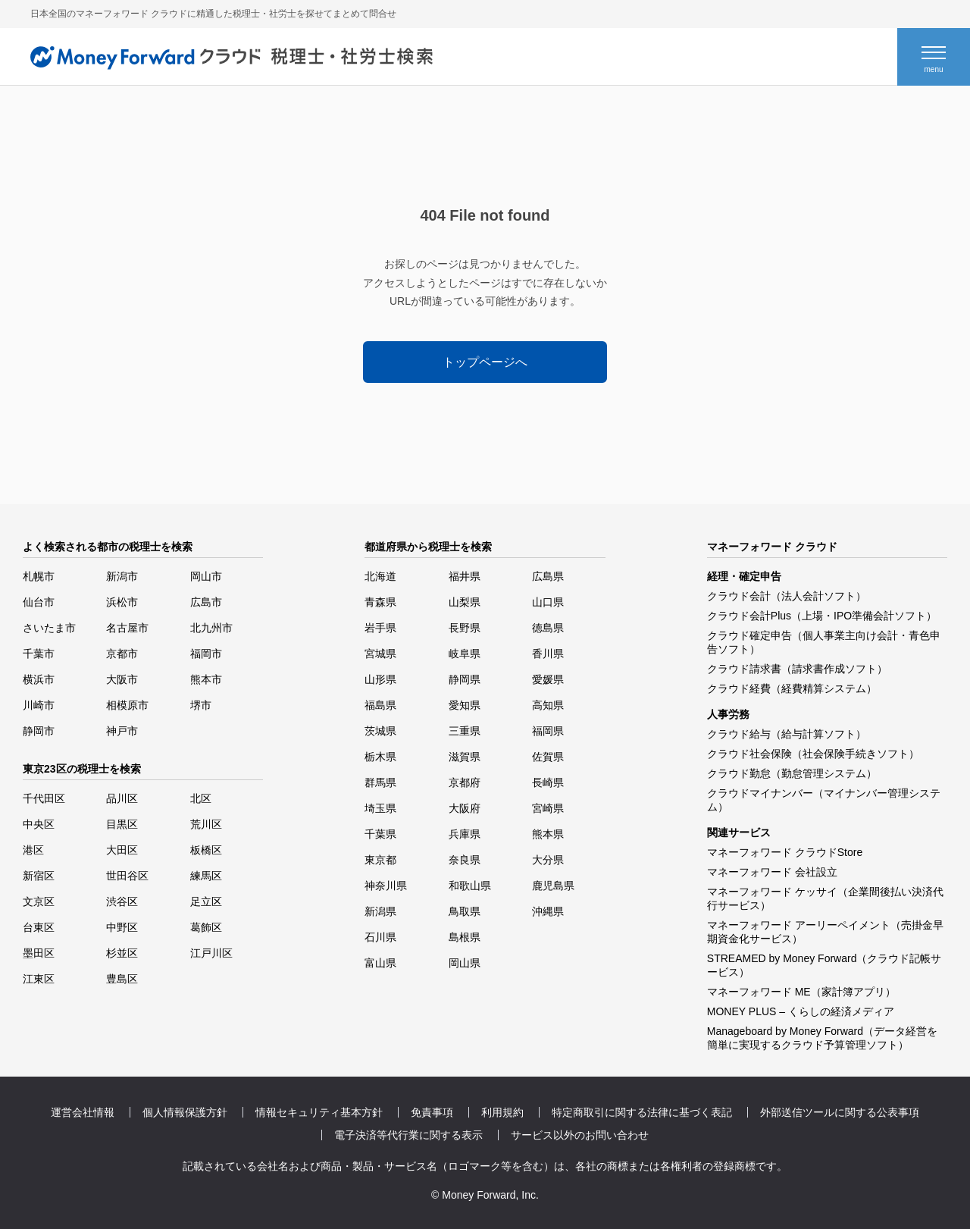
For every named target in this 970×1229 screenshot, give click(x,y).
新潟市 (122, 576)
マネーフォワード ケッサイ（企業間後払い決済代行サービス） (825, 898)
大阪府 (464, 808)
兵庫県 (464, 834)
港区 (33, 850)
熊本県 (548, 834)
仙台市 (39, 602)
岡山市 (206, 576)
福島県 (380, 705)
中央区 (39, 824)
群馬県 (380, 782)
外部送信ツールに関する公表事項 (839, 1112)
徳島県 (548, 628)
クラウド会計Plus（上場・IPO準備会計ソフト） (822, 616)
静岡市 (39, 731)
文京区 (39, 901)
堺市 (200, 705)
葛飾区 (206, 927)
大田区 (122, 850)
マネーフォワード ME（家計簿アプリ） (801, 992)
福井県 (464, 576)
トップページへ (485, 362)
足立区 (206, 901)
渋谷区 (122, 901)
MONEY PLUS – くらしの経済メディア (800, 1011)
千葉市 (39, 653)
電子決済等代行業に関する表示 (408, 1135)
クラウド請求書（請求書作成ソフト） (797, 669)
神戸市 (122, 731)
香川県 (548, 653)
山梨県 (464, 602)
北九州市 (211, 628)
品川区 (122, 798)
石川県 (380, 937)
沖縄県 (548, 911)
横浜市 (39, 679)
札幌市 (39, 576)
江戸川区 (211, 953)
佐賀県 (548, 757)
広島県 (548, 576)
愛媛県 (548, 679)
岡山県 (464, 963)
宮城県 (380, 653)
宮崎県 (548, 808)
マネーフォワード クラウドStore (784, 852)
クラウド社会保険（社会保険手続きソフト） (813, 754)
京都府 (464, 782)
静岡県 (464, 679)
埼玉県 (380, 808)
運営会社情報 (82, 1112)
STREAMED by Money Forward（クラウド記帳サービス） (824, 965)
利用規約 (502, 1112)
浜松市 (122, 602)
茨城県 (380, 731)
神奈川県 (386, 885)
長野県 (464, 628)
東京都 (380, 860)
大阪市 (122, 679)
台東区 (39, 927)
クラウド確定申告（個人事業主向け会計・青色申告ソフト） (823, 642)
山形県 (380, 679)
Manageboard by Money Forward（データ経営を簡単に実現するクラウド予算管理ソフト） (822, 1038)
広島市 (206, 602)
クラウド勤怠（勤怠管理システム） (792, 773)
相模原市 (127, 705)
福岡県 (548, 731)
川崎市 (39, 705)
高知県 (548, 705)
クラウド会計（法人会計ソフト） (786, 596)
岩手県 (380, 628)
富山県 (380, 963)
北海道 (380, 576)
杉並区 (122, 953)
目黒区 (122, 824)
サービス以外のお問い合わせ (580, 1135)
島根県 (464, 937)
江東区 (39, 979)
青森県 (380, 602)
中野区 (122, 927)
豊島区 (122, 979)
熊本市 (206, 679)
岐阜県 (464, 653)
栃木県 (380, 757)
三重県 (464, 731)
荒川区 (206, 824)
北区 (200, 798)
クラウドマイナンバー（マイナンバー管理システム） (823, 800)
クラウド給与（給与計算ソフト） (786, 734)
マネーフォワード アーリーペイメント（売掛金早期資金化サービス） (825, 932)
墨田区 (39, 953)
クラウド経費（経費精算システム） (792, 688)
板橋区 (206, 850)
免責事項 (432, 1112)
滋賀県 (464, 757)
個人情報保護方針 (184, 1112)
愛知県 (464, 705)
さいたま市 (49, 628)
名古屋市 (127, 628)
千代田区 (44, 798)
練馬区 (206, 876)
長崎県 (548, 782)
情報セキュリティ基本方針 (319, 1112)
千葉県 (380, 834)
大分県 (548, 860)
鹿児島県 (553, 885)
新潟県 (380, 911)
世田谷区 (127, 876)
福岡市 (206, 653)
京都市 (122, 653)
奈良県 (464, 860)
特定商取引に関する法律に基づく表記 (642, 1112)
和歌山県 (470, 885)
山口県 (548, 602)
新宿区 (39, 876)
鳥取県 (464, 911)
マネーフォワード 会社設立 (772, 872)
